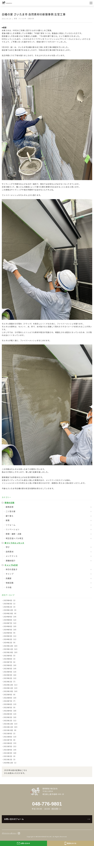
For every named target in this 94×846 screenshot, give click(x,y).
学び (8, 547)
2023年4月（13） (10, 672)
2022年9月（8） (9, 694)
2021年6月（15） (10, 743)
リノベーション (12, 529)
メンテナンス (11, 556)
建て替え (10, 516)
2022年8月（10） (10, 698)
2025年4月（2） (9, 600)
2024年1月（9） (9, 642)
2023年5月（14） (10, 668)
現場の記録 (9, 502)
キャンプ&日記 (11, 565)
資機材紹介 (11, 560)
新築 (8, 520)
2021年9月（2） (9, 733)
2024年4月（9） (9, 633)
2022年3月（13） (10, 714)
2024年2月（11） (10, 639)
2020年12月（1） (10, 763)
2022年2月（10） (10, 717)
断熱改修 (10, 507)
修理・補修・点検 (13, 534)
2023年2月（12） (10, 678)
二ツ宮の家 (11, 511)
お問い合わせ (23, 843)
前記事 (4, 50)
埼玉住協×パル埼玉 (14, 538)
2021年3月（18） (10, 753)
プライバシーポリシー (9, 833)
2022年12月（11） (10, 685)
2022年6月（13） (10, 704)
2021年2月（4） (9, 756)
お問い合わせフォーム (14, 819)
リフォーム (11, 525)
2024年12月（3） (10, 610)
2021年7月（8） (9, 740)
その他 (9, 587)
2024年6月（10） (10, 626)
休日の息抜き (11, 569)
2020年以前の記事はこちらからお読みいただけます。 (15, 771)
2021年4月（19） (10, 750)
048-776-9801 (47, 803)
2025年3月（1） (9, 603)
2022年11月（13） (10, 688)
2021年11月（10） (10, 727)
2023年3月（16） (10, 675)
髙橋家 (9, 578)
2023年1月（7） (9, 681)
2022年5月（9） (9, 707)
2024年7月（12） (10, 623)
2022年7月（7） (9, 701)
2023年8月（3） (9, 659)
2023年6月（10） (10, 665)
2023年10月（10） (10, 652)
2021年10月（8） (10, 730)
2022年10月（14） (10, 691)
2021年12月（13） (10, 724)
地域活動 (10, 582)
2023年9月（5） (9, 655)
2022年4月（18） (10, 711)
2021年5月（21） (10, 746)
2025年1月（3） (9, 607)
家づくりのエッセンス (14, 543)
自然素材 (10, 551)
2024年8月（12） (10, 620)
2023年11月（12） (10, 649)
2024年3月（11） (10, 636)
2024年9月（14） (10, 616)
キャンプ (10, 573)
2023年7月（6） (9, 662)
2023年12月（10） (10, 646)
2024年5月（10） (10, 629)
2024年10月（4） (10, 613)
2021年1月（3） (9, 759)
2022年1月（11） (10, 720)
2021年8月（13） (10, 737)
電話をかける (70, 843)
